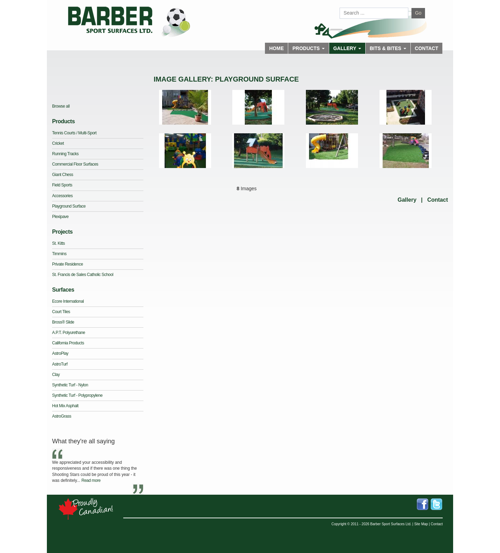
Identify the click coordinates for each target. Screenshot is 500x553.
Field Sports (62, 185)
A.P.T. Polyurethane (68, 332)
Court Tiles (61, 311)
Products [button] (308, 48)
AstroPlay (60, 353)
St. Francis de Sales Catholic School (82, 274)
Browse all (60, 106)
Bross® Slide (63, 322)
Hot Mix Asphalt (65, 405)
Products (63, 121)
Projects (62, 232)
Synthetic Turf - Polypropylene (77, 395)
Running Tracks (65, 153)
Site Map (421, 524)
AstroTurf (59, 364)
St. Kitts (58, 243)
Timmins (59, 253)
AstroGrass (61, 416)
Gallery (407, 200)
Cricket (58, 143)
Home (276, 48)
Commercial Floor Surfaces (75, 164)
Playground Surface (68, 206)
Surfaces (63, 290)
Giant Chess (62, 174)
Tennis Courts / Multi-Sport (74, 133)
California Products (68, 343)
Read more (90, 480)
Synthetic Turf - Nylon (70, 385)
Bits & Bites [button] (388, 48)
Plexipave (60, 216)
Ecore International (68, 301)
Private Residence (67, 264)
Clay (56, 374)
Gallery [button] (347, 48)
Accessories (62, 195)
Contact (426, 48)
